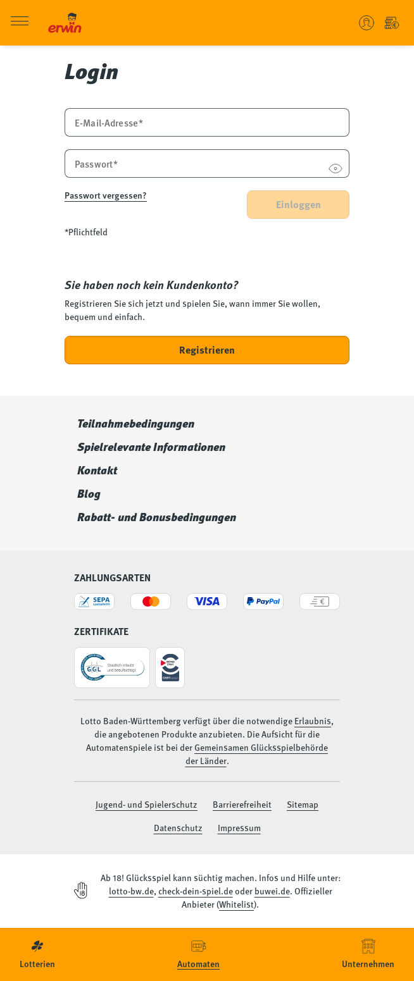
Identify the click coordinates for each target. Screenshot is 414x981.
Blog (89, 493)
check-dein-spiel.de (195, 890)
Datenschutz (178, 827)
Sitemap (302, 804)
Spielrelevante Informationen (151, 446)
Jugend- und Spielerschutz (147, 804)
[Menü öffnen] (19, 23)
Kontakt (97, 470)
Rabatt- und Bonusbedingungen (156, 517)
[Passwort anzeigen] (335, 170)
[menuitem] (37, 954)
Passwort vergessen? (106, 194)
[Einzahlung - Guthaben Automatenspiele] (391, 22)
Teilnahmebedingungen (135, 423)
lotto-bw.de (131, 890)
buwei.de (272, 890)
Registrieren (207, 349)
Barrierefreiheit (242, 804)
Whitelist (236, 904)
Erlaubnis (312, 720)
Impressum (239, 827)
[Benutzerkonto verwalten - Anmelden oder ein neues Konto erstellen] (366, 22)
